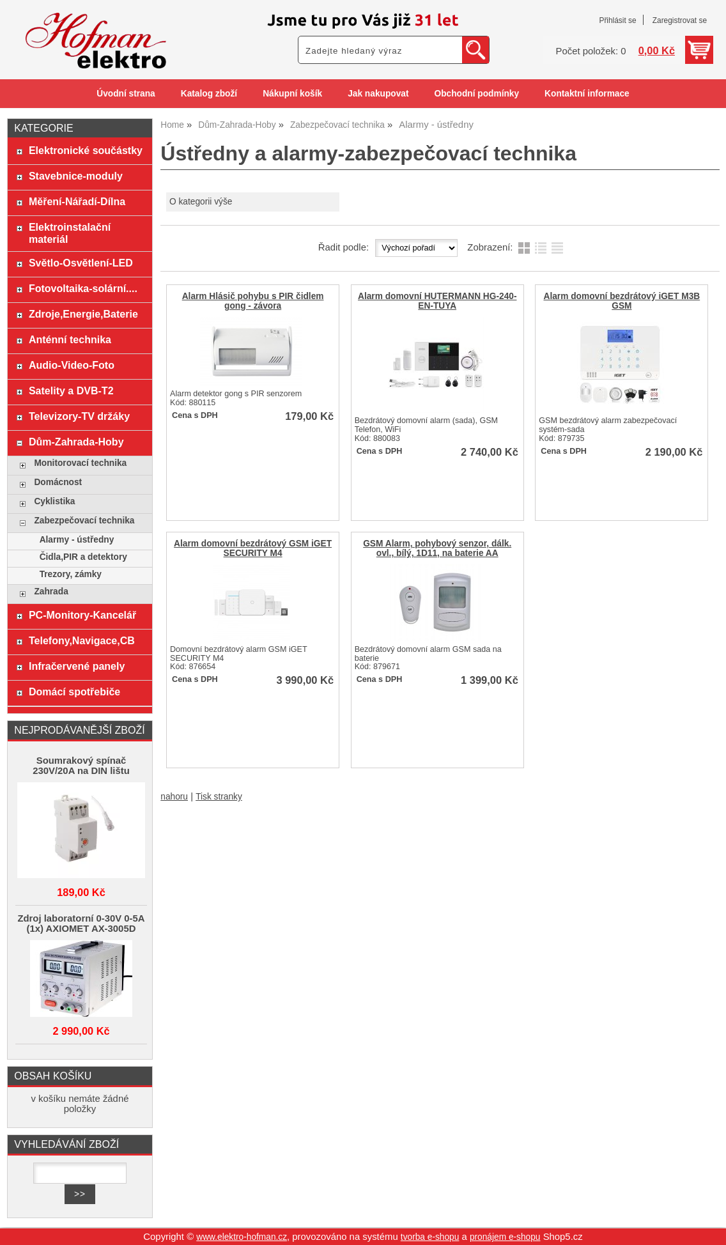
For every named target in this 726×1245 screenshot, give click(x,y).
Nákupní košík (292, 93)
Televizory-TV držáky (79, 416)
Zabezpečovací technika (84, 520)
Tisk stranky (219, 796)
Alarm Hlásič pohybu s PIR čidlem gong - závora (253, 301)
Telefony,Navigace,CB (82, 640)
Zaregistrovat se (680, 20)
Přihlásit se (617, 20)
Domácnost (58, 482)
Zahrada (51, 591)
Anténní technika (70, 339)
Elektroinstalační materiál (70, 233)
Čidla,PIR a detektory (83, 557)
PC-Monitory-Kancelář (82, 615)
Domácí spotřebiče (74, 691)
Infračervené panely (77, 666)
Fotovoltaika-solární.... (83, 288)
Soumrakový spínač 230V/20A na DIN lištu (81, 765)
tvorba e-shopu (430, 1237)
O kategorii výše (200, 201)
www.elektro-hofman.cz (241, 1237)
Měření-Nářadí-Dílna (77, 201)
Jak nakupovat (378, 93)
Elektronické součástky (86, 150)
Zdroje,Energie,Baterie (83, 314)
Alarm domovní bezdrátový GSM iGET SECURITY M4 (253, 548)
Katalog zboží (209, 93)
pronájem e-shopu (505, 1237)
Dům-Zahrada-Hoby (76, 441)
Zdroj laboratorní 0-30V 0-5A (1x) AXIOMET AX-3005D (80, 923)
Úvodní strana (126, 93)
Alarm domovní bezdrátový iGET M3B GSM (621, 301)
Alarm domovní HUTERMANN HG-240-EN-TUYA (437, 301)
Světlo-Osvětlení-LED (81, 262)
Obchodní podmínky (476, 93)
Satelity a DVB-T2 (71, 390)
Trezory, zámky (71, 574)
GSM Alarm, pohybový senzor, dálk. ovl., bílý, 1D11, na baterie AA (437, 548)
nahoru (174, 796)
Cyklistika (54, 501)
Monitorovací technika (80, 463)
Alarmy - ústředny (77, 540)
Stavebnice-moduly (76, 176)
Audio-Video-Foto (71, 365)
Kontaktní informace (586, 93)
